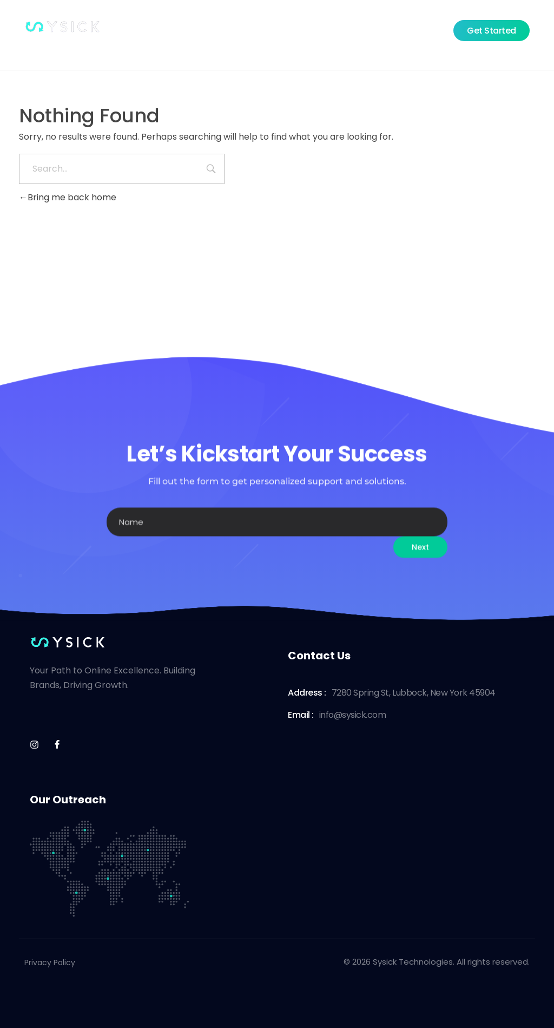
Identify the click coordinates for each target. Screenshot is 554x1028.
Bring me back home (67, 197)
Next (420, 564)
